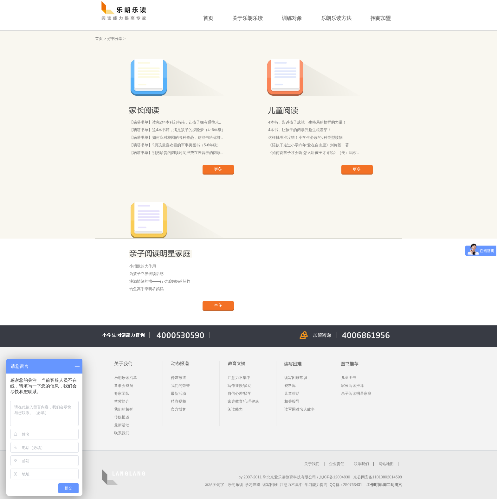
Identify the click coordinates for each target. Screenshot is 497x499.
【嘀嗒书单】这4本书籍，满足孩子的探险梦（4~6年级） (177, 130)
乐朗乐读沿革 (125, 377)
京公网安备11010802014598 (377, 477)
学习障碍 (252, 485)
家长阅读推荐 (352, 385)
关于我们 (312, 464)
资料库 (290, 385)
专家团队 (121, 393)
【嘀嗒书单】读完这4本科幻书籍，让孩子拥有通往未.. (175, 122)
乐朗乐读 (235, 485)
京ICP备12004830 (334, 477)
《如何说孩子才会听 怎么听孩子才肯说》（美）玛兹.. (313, 152)
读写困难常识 (295, 377)
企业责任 (336, 464)
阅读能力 (235, 409)
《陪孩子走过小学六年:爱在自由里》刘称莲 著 (308, 145)
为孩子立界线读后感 (146, 274)
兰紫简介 (121, 401)
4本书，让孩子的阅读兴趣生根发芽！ (299, 130)
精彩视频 (178, 401)
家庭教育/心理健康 (243, 401)
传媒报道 (121, 417)
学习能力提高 (316, 485)
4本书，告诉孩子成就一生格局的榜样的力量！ (307, 122)
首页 (208, 18)
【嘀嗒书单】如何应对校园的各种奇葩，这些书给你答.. (176, 137)
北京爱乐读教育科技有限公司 (291, 477)
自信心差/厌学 (239, 393)
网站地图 (386, 464)
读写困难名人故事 (299, 409)
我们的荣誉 (123, 409)
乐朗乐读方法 (336, 18)
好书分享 (114, 38)
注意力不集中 (239, 377)
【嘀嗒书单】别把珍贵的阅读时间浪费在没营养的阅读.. (176, 152)
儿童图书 (348, 377)
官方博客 (178, 409)
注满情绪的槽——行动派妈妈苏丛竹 (159, 281)
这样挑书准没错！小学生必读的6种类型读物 (305, 137)
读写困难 (270, 485)
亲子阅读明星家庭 (356, 393)
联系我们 (121, 433)
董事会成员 (123, 385)
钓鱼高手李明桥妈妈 (146, 289)
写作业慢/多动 (239, 385)
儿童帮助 (292, 393)
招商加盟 (381, 18)
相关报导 (292, 401)
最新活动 (121, 425)
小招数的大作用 (142, 266)
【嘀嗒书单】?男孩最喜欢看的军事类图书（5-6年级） (175, 145)
